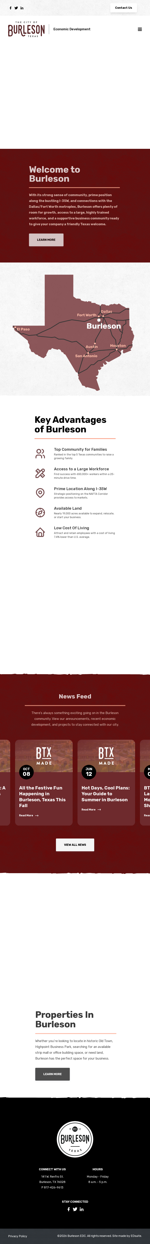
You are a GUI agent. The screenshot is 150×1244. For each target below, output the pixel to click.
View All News (75, 845)
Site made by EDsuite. (127, 1236)
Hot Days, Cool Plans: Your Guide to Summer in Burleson (106, 793)
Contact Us (123, 8)
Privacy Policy (17, 1236)
